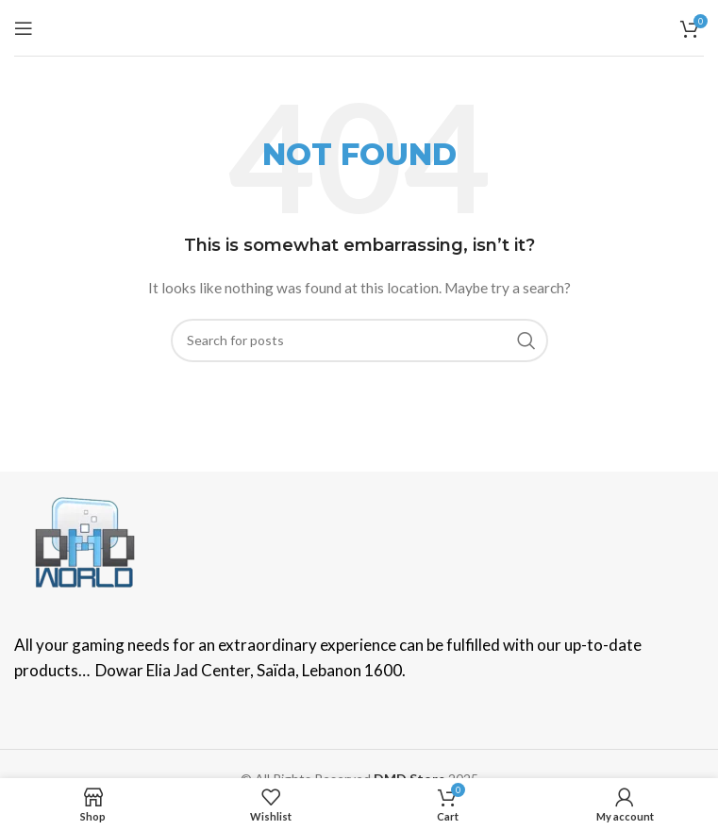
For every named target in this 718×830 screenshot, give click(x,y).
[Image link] (85, 541)
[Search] (359, 340)
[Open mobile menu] (23, 28)
